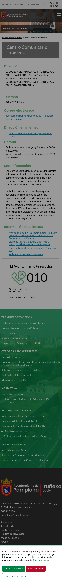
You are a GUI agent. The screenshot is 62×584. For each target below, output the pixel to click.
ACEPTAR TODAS (14, 568)
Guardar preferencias (15, 576)
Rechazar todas (35, 568)
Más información (41, 559)
